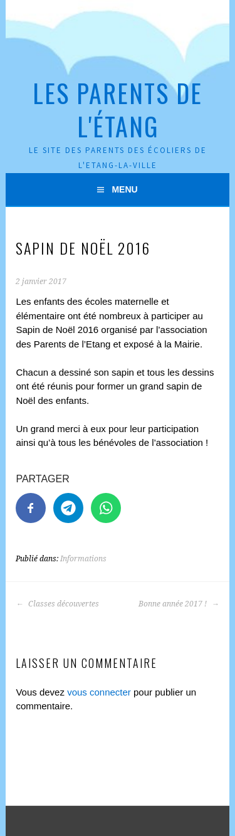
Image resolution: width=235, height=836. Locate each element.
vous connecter (99, 692)
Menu (124, 189)
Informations (83, 558)
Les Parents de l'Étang (117, 109)
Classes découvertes (57, 604)
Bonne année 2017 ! (178, 604)
